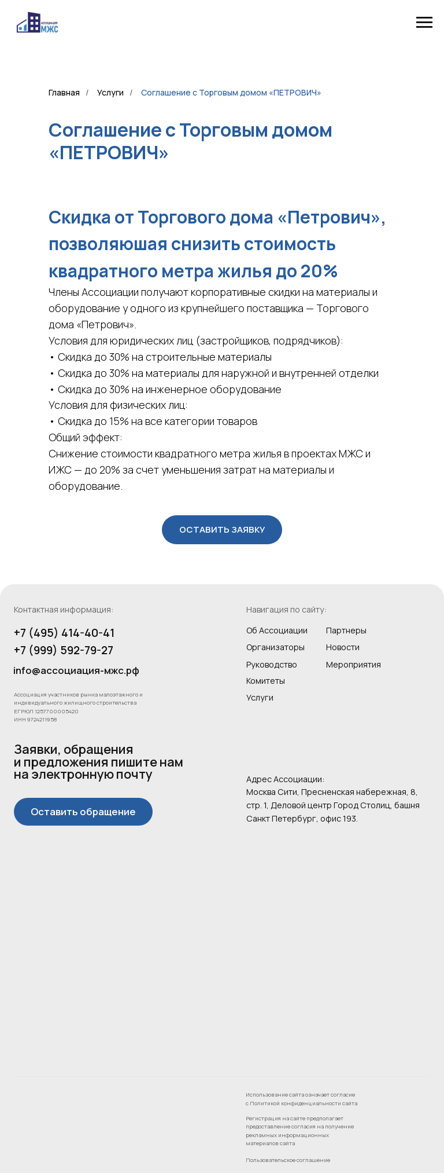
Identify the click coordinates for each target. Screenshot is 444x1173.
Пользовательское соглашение (288, 1160)
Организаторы (275, 647)
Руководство (271, 664)
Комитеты (265, 680)
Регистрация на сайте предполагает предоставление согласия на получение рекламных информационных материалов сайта (300, 1131)
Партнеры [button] (346, 630)
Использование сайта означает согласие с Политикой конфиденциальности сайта (301, 1098)
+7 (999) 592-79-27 (63, 650)
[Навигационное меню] (424, 22)
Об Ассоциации (277, 630)
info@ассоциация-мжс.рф (76, 670)
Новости (343, 647)
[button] (222, 529)
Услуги (110, 92)
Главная (64, 92)
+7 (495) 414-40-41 (64, 632)
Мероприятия (353, 664)
